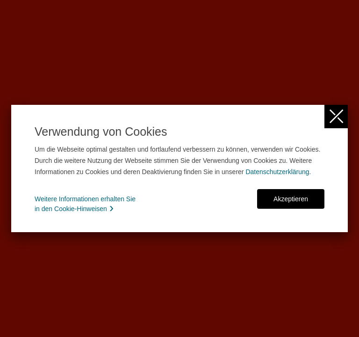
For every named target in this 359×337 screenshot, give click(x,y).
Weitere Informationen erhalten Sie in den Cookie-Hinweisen (85, 203)
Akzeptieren (290, 199)
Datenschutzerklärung (277, 172)
